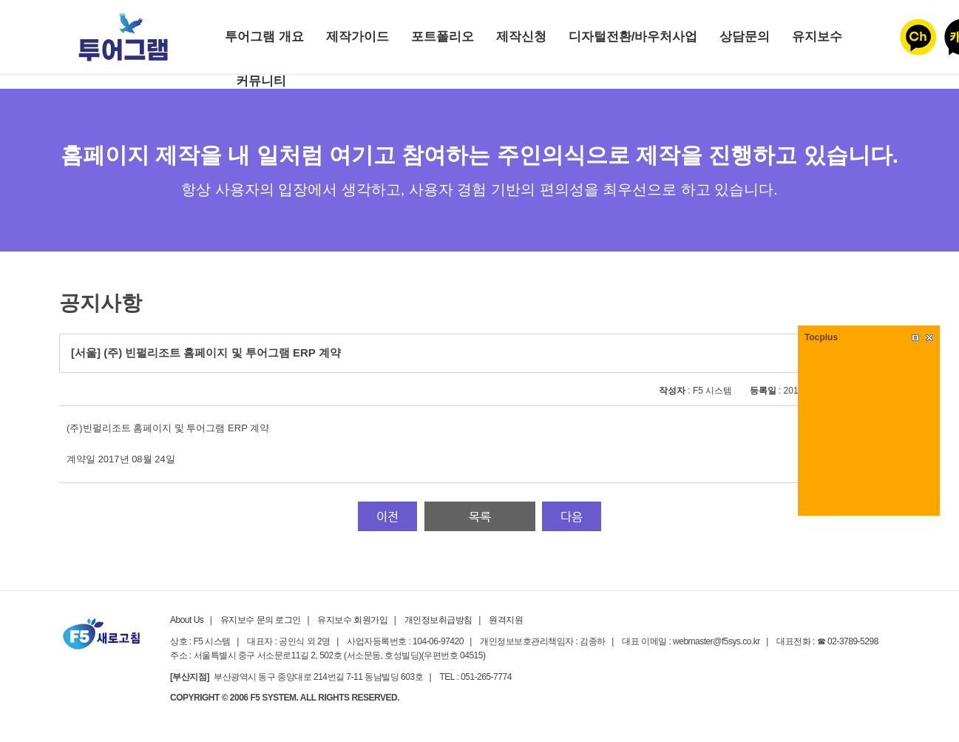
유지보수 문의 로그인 (260, 620)
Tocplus (821, 337)
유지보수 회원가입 (352, 620)
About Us (186, 620)
